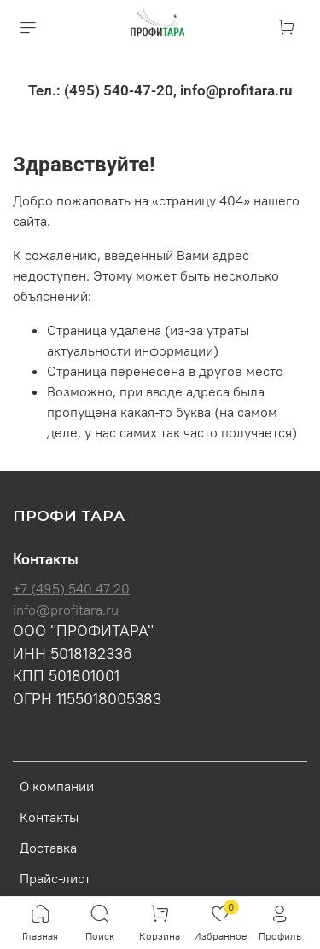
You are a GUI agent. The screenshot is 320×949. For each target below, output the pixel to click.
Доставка (48, 847)
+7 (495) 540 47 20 (71, 588)
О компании (57, 786)
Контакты (49, 816)
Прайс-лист (55, 878)
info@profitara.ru (66, 609)
